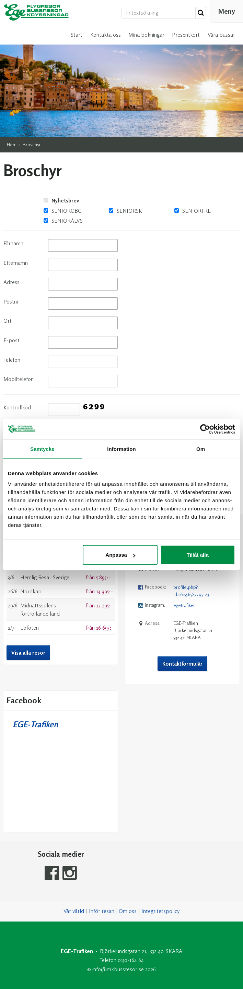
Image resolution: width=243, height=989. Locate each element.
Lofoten (29, 586)
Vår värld (73, 870)
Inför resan (101, 870)
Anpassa (120, 555)
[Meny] (226, 11)
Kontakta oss (105, 34)
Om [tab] (200, 449)
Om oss (128, 870)
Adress (11, 241)
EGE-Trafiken (35, 684)
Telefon (11, 319)
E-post (11, 299)
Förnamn (13, 202)
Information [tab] (121, 449)
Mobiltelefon (18, 338)
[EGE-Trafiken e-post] (118, 928)
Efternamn (15, 222)
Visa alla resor (28, 611)
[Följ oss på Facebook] (52, 832)
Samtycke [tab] (42, 449)
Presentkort (186, 34)
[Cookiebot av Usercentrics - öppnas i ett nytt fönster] (205, 429)
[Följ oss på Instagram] (69, 832)
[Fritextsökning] (158, 12)
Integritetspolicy (160, 870)
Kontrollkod (17, 366)
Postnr (11, 260)
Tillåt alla (198, 555)
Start (76, 34)
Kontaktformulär (182, 622)
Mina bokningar (146, 34)
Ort (7, 280)
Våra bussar (221, 34)
